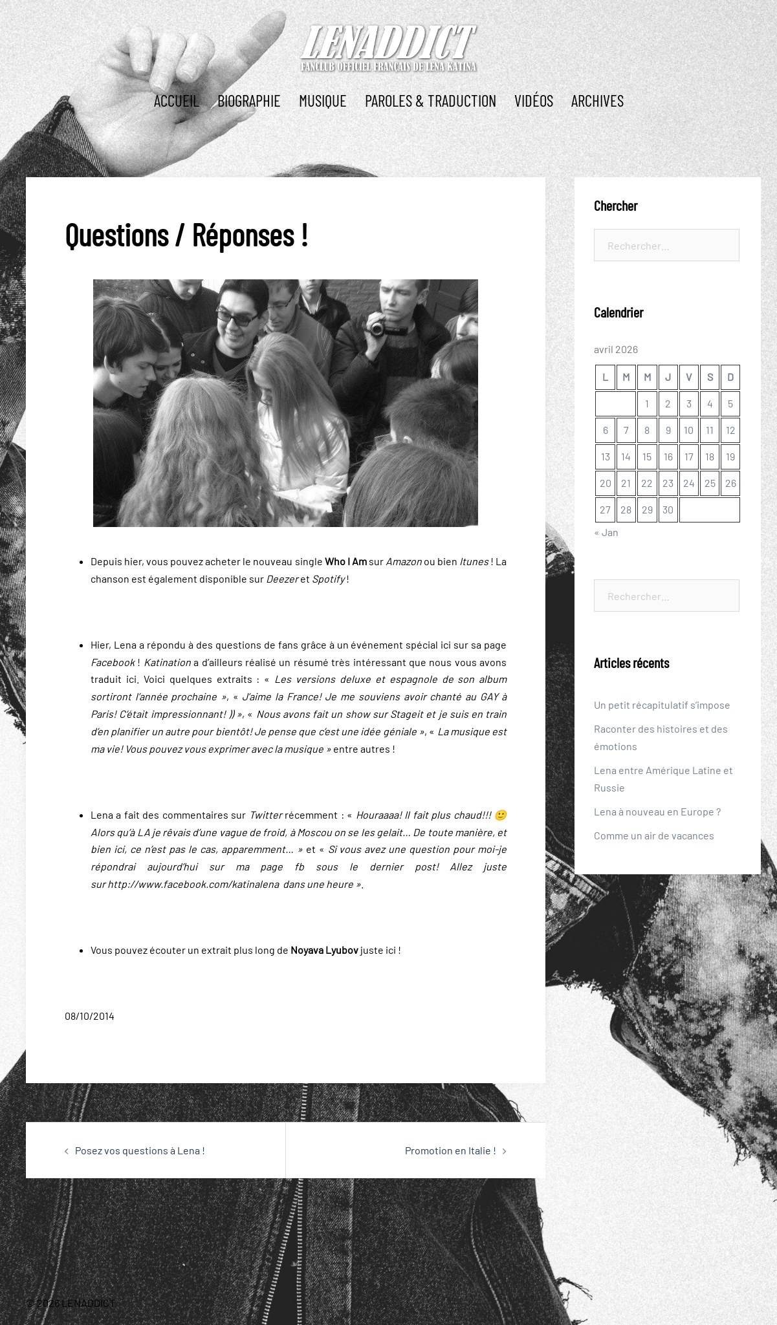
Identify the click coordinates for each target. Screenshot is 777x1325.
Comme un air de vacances (654, 835)
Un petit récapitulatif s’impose (662, 704)
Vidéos (533, 100)
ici (446, 644)
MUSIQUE (323, 100)
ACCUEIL (176, 100)
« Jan (606, 532)
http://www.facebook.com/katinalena (194, 884)
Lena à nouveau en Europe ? (657, 811)
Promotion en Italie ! (450, 1150)
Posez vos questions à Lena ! (140, 1150)
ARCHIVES (597, 100)
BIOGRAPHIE (249, 100)
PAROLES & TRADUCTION (430, 100)
